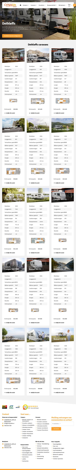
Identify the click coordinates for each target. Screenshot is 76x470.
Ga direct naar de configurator (12, 36)
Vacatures (55, 456)
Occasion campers (27, 423)
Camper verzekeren (27, 431)
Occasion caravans (42, 421)
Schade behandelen (42, 448)
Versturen (56, 429)
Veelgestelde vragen (58, 448)
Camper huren (26, 429)
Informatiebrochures (58, 452)
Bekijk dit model (9, 113)
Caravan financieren (42, 430)
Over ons (55, 446)
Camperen (25, 437)
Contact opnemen (58, 458)
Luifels (24, 459)
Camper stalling (26, 435)
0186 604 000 (6, 425)
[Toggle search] (74, 5)
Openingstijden (26, 450)
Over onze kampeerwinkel (26, 447)
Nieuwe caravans (41, 419)
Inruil (38, 454)
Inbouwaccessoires (27, 427)
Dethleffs (7, 55)
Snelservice (25, 461)
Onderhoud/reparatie (43, 450)
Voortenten (25, 457)
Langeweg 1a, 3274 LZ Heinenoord (10, 420)
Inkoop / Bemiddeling (43, 444)
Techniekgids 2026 (27, 452)
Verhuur (39, 446)
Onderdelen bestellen (43, 452)
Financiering (40, 456)
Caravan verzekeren (42, 428)
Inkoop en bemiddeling (28, 425)
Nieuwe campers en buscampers (27, 420)
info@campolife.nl (8, 423)
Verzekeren (40, 458)
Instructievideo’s (57, 450)
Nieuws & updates (58, 454)
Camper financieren (27, 433)
